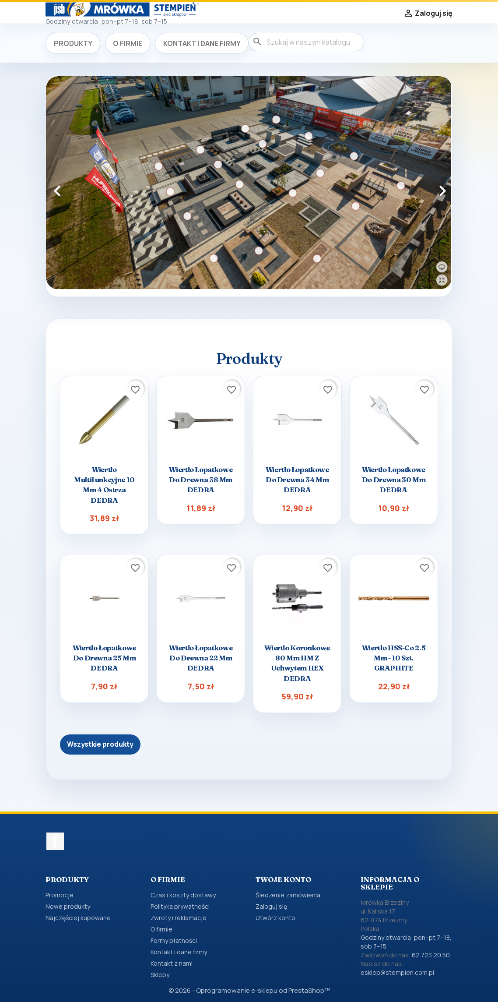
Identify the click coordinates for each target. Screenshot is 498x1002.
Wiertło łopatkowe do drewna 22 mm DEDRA (200, 657)
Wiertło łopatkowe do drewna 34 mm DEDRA (297, 479)
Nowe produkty (68, 906)
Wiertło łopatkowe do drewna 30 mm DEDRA (394, 479)
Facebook (55, 841)
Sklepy (160, 974)
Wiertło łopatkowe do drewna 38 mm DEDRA (200, 479)
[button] (76, 186)
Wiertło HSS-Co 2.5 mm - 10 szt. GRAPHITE (394, 657)
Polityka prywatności (180, 906)
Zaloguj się (271, 906)
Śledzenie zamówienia (288, 895)
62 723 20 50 (431, 955)
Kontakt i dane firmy (202, 43)
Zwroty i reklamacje (179, 918)
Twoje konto (283, 879)
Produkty (73, 43)
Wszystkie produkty (100, 744)
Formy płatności (174, 940)
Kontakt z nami (172, 963)
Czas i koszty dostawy (183, 895)
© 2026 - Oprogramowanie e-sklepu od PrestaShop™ (249, 990)
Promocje (60, 895)
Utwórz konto (275, 918)
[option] (249, 182)
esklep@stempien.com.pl (397, 972)
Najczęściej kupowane (78, 918)
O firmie (127, 43)
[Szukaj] (306, 42)
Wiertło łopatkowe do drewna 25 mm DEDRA (104, 657)
